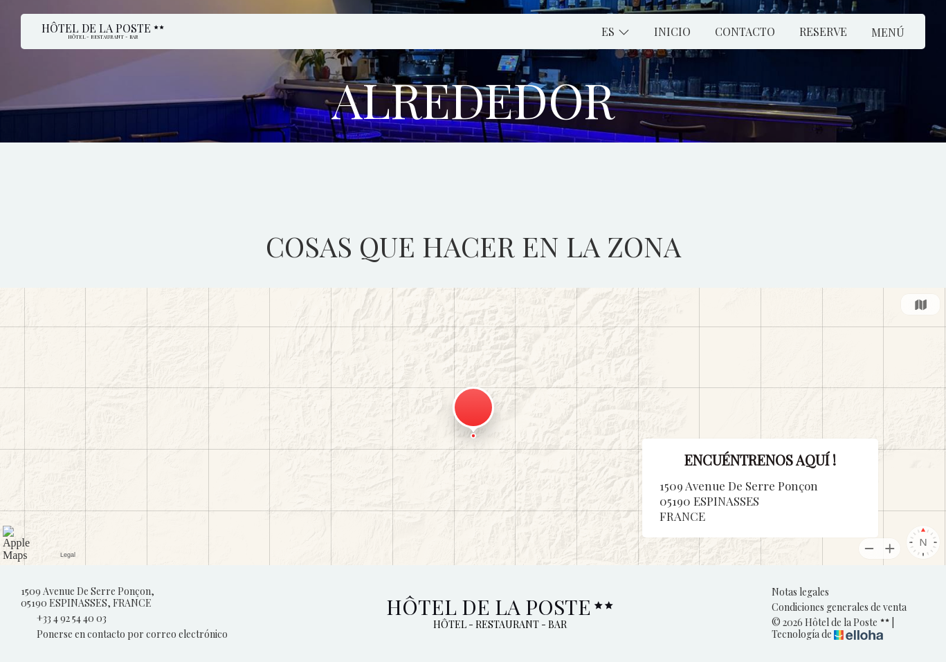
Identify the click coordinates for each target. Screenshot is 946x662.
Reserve (823, 31)
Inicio (672, 31)
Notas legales (800, 592)
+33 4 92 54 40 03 (64, 619)
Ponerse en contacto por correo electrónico (124, 635)
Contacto (745, 31)
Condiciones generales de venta (839, 608)
